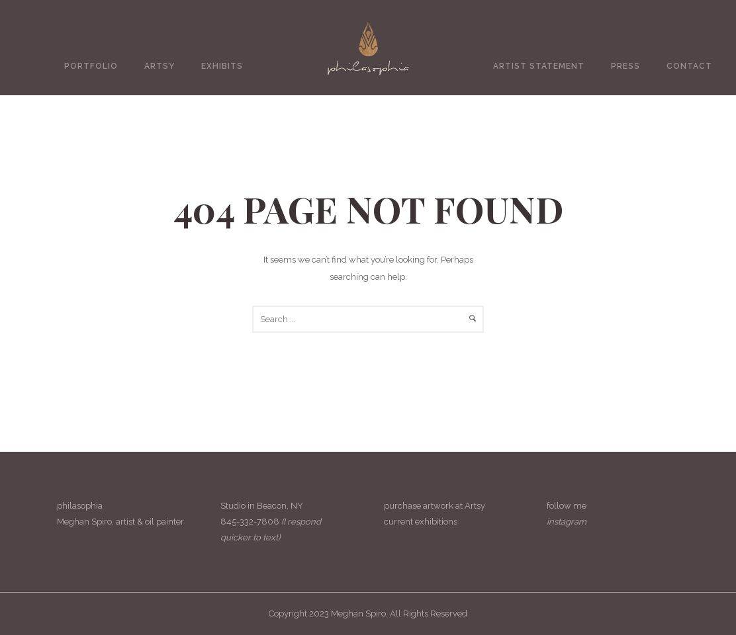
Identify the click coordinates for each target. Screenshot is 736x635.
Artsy (159, 66)
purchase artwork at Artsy (434, 506)
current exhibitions (420, 522)
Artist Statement (538, 66)
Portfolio (91, 66)
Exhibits (222, 66)
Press (625, 66)
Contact (689, 66)
